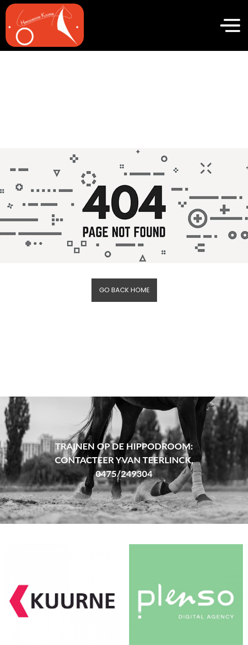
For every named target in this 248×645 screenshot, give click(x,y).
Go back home (124, 290)
